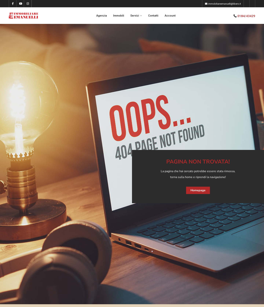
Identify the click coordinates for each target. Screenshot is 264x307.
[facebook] (12, 3)
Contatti (153, 15)
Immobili (118, 15)
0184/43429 (246, 16)
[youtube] (20, 3)
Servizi (134, 15)
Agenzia (101, 15)
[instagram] (28, 3)
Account (170, 15)
